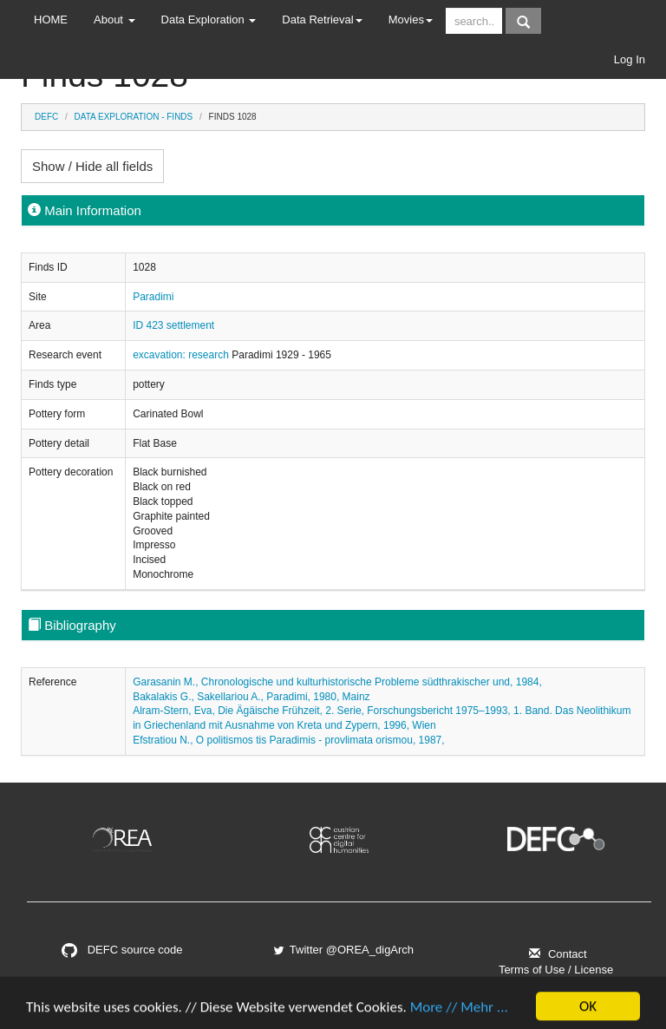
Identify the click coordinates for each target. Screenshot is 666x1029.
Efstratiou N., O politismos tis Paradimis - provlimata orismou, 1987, (288, 740)
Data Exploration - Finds (134, 116)
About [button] (114, 19)
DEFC (46, 116)
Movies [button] (410, 19)
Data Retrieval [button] (322, 19)
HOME (51, 19)
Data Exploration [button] (209, 19)
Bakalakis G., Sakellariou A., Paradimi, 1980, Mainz (251, 697)
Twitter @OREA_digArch (342, 949)
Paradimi (153, 297)
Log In (629, 59)
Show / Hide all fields (92, 166)
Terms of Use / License (556, 969)
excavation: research (182, 355)
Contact (555, 953)
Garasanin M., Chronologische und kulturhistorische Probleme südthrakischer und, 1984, (337, 682)
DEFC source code (122, 949)
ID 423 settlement (173, 325)
